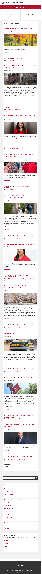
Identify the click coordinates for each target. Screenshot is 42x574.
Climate (6, 546)
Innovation (7, 516)
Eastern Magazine (31, 13)
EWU (20, 10)
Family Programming (14, 111)
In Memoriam (7, 514)
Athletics (6, 499)
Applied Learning (16, 277)
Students (7, 110)
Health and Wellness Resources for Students (19, 31)
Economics (7, 543)
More (7, 468)
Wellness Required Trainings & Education (18, 380)
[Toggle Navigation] (38, 5)
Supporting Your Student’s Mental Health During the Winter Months (18, 289)
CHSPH (9, 281)
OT (5, 282)
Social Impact (27, 188)
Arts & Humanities (8, 496)
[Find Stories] (19, 480)
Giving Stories (26, 277)
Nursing (16, 151)
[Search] (36, 480)
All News (10, 13)
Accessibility (15, 572)
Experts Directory (10, 17)
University (32, 149)
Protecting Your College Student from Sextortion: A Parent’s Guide (16, 198)
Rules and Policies (24, 572)
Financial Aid (7, 505)
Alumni (13, 459)
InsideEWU (30, 17)
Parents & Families (28, 108)
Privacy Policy (30, 570)
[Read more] (7, 54)
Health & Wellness (16, 61)
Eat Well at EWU (9, 336)
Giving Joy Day (16, 281)
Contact (10, 20)
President (6, 522)
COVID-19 (6, 548)
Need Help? (21, 565)
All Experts (20, 552)
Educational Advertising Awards (12, 502)
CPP (9, 462)
